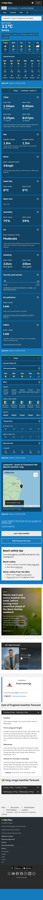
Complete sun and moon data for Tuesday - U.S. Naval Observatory (19, 288)
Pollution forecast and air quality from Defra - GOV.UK (19, 316)
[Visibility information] (37, 255)
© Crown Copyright (21, 877)
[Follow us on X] (9, 873)
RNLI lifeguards (33, 565)
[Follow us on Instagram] (25, 873)
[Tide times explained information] (37, 97)
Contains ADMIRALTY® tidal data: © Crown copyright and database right (21, 522)
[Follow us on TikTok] (21, 873)
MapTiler (28, 506)
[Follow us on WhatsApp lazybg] (33, 873)
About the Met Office (7, 845)
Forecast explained (8, 526)
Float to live (11, 577)
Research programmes (8, 839)
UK (27, 12)
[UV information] (37, 229)
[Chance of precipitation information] (37, 199)
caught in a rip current (24, 575)
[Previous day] (5, 90)
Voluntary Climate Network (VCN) (11, 833)
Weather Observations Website (10, 830)
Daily (4, 12)
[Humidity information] (37, 212)
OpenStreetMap (36, 506)
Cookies (3, 854)
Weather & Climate (7, 836)
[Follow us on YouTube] (13, 873)
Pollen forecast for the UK (12, 344)
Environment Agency (19, 696)
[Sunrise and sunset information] (37, 275)
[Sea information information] (37, 134)
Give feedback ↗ (13, 8)
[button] (21, 486)
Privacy (3, 859)
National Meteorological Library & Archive (13, 826)
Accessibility (5, 851)
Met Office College (6, 823)
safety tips (18, 567)
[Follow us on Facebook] (17, 873)
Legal (3, 857)
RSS (2, 862)
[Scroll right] (39, 56)
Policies (3, 848)
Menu (38, 3)
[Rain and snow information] (39, 443)
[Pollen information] (37, 325)
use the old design (27, 8)
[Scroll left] (34, 56)
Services (3, 842)
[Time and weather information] (39, 368)
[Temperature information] (39, 421)
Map (21, 12)
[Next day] (9, 90)
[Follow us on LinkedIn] (29, 873)
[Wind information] (39, 382)
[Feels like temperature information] (37, 181)
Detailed (13, 12)
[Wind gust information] (37, 157)
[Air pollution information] (37, 297)
